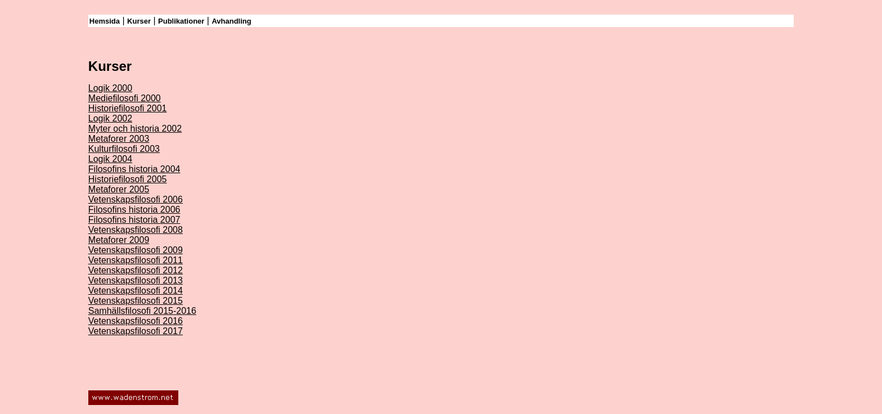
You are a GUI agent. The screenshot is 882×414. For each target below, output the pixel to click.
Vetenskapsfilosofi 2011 (135, 260)
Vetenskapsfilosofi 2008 (135, 230)
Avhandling (231, 21)
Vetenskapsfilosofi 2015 (135, 300)
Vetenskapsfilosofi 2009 (135, 250)
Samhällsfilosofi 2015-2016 (142, 311)
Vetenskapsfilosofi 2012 (135, 270)
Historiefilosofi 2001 (127, 108)
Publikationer (181, 21)
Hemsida (104, 21)
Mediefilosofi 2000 (124, 98)
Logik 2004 (110, 159)
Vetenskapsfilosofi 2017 (135, 331)
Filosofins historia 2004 (134, 169)
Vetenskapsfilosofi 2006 (135, 199)
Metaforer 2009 (119, 240)
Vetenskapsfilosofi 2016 (135, 321)
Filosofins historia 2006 (134, 209)
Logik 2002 (110, 118)
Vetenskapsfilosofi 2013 (135, 280)
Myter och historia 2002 (135, 128)
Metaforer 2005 (119, 189)
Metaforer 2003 (119, 138)
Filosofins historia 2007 (134, 219)
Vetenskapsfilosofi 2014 (135, 290)
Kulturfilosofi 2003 (124, 149)
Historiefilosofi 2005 (127, 179)
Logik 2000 (110, 88)
